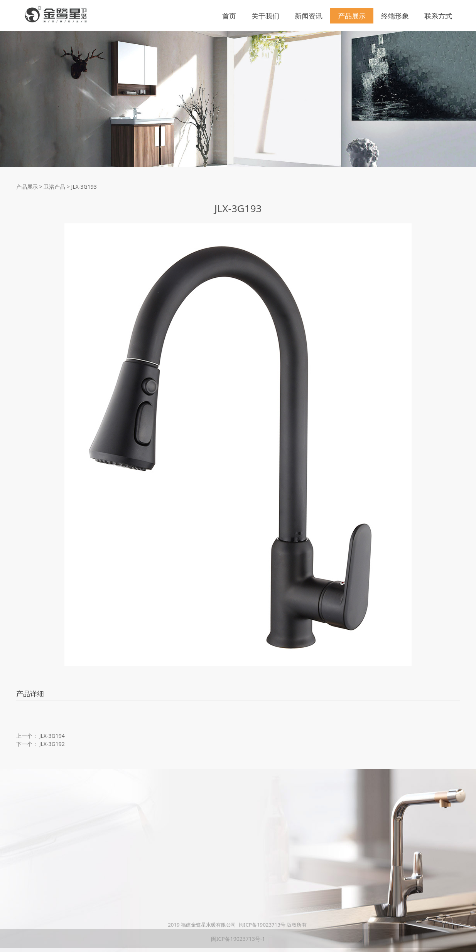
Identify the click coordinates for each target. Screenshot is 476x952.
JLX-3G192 (52, 744)
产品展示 (352, 15)
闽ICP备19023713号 (262, 924)
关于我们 (265, 15)
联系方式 (438, 15)
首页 (229, 15)
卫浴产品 (54, 186)
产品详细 (30, 693)
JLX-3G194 (52, 735)
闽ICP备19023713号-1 (238, 938)
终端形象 (395, 15)
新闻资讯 (308, 15)
